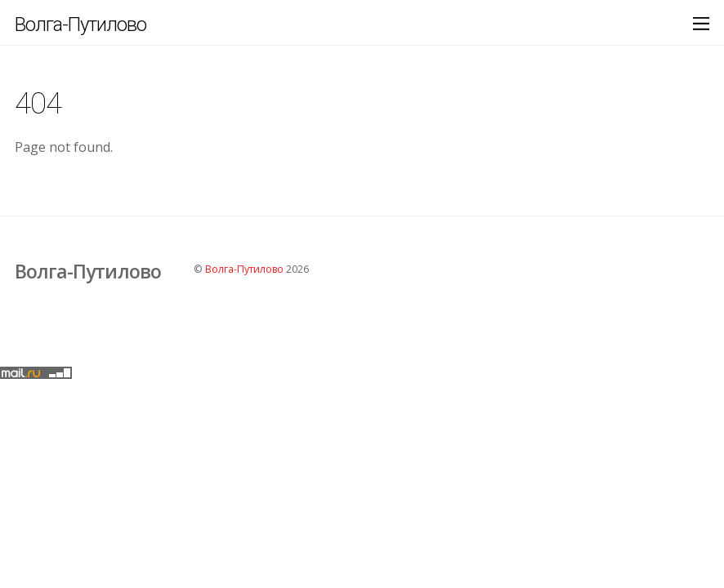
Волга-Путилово (244, 269)
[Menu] (701, 23)
